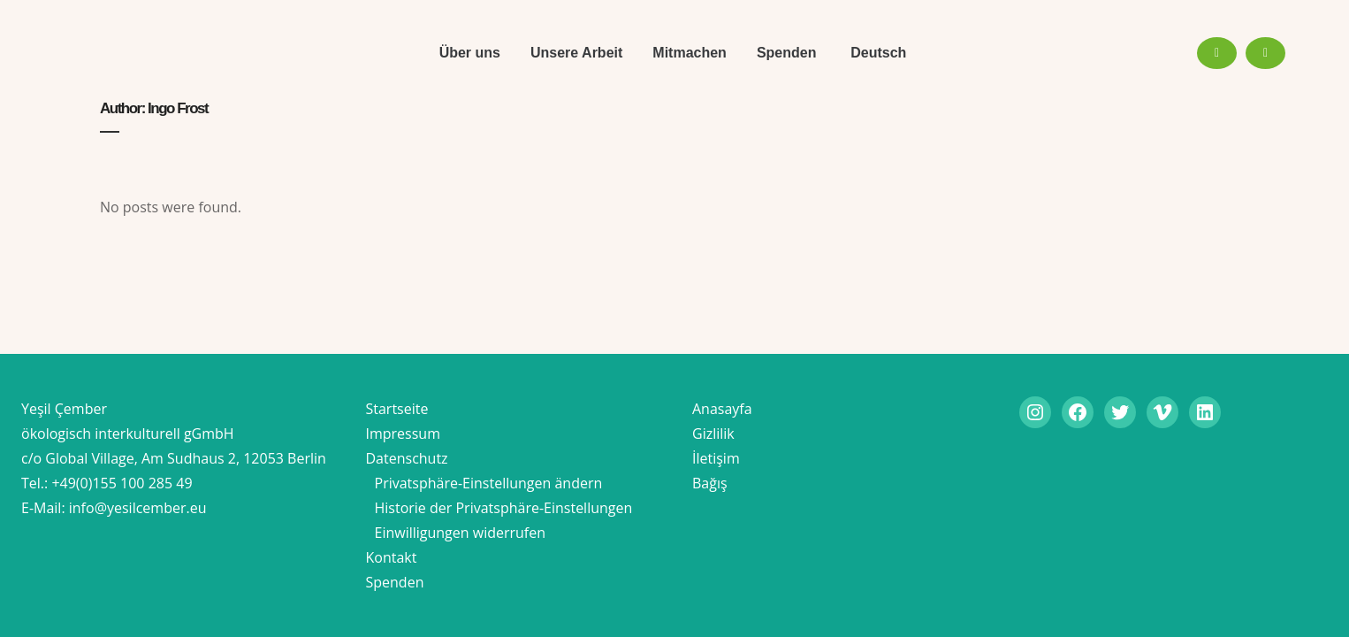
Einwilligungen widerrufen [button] (460, 532)
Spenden (395, 582)
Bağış (710, 483)
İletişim (716, 458)
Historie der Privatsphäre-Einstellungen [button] (504, 508)
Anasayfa (722, 408)
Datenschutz (407, 458)
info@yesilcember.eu (138, 508)
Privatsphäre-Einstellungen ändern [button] (489, 483)
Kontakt (391, 557)
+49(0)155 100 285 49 (121, 483)
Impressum (403, 433)
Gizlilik (713, 433)
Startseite (397, 408)
